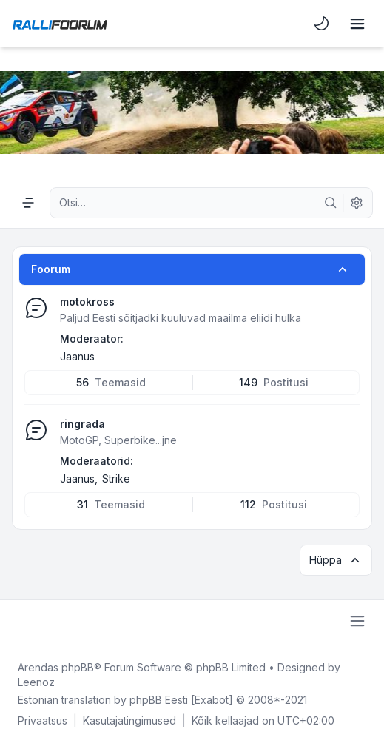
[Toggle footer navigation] (357, 621)
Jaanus (77, 356)
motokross (87, 301)
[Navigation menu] (28, 202)
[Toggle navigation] (357, 23)
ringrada (82, 423)
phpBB (77, 667)
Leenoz (36, 682)
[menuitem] (322, 23)
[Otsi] (330, 202)
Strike (116, 478)
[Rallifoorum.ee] (60, 23)
